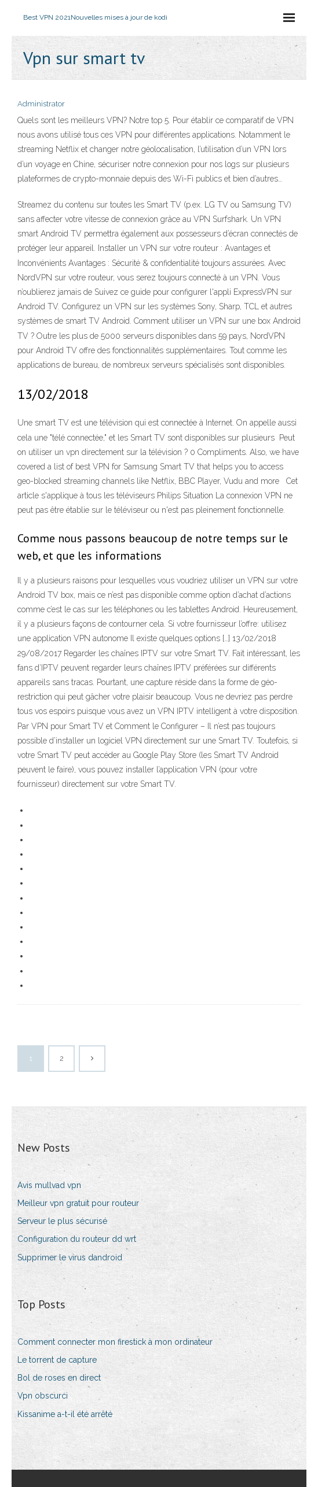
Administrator (41, 103)
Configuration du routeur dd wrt (76, 1239)
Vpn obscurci (42, 1395)
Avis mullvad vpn (49, 1185)
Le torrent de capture (57, 1359)
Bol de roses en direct (59, 1377)
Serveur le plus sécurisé (62, 1221)
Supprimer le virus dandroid (69, 1257)
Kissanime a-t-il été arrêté (64, 1414)
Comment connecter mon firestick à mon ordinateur (115, 1342)
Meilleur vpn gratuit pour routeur (78, 1203)
